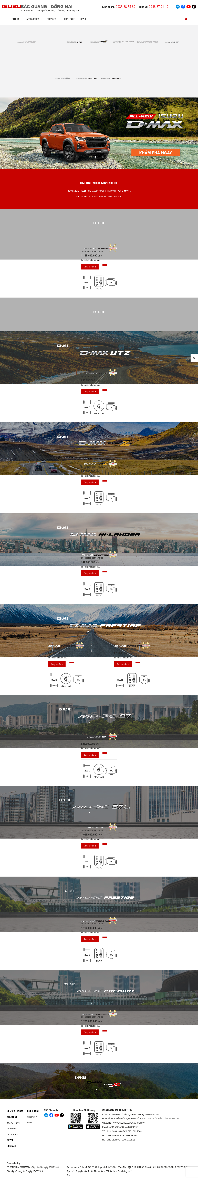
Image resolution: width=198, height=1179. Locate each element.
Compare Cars (90, 266)
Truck (29, 1123)
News (83, 19)
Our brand (33, 1111)
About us (12, 1117)
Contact (11, 1146)
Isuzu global (12, 1134)
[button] (95, 157)
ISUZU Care (69, 19)
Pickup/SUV (32, 1117)
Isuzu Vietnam (15, 1111)
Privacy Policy (13, 1163)
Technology (12, 1128)
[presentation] (7, 134)
